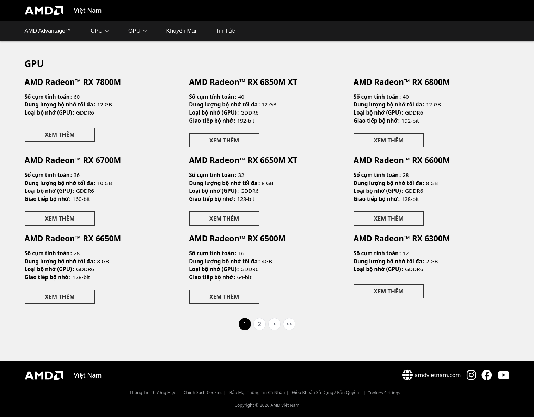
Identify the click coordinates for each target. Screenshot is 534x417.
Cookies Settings (383, 393)
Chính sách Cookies (203, 392)
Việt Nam (88, 10)
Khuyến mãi (181, 31)
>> (289, 324)
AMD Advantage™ (48, 31)
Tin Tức (225, 31)
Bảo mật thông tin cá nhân (257, 392)
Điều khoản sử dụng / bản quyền (325, 392)
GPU (134, 31)
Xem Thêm (59, 135)
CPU (97, 31)
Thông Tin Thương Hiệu (153, 392)
